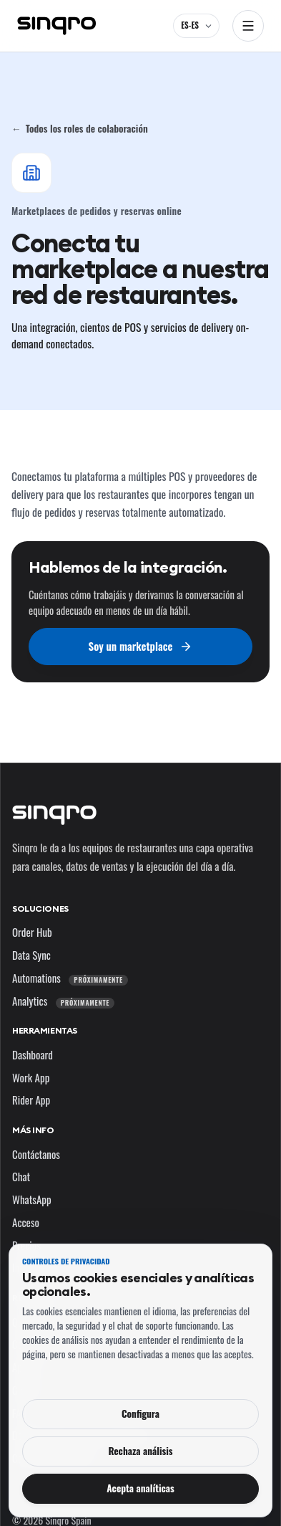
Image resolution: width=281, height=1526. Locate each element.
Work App (30, 1077)
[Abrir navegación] (248, 26)
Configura (140, 1413)
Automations (70, 978)
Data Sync (31, 955)
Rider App (31, 1099)
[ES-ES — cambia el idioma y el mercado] (196, 26)
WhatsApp (31, 1199)
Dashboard (32, 1054)
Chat (21, 1176)
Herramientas (44, 1030)
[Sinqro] (56, 25)
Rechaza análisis (140, 1451)
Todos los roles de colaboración (79, 128)
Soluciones (40, 908)
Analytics (63, 1000)
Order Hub (32, 932)
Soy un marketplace (141, 646)
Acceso (25, 1222)
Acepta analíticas (140, 1488)
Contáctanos (36, 1154)
